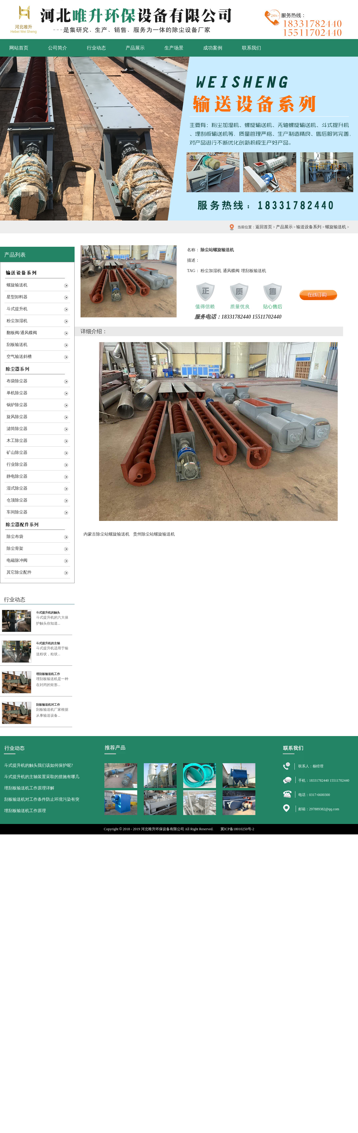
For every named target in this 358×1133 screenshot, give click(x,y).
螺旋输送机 (335, 227)
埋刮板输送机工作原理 (25, 810)
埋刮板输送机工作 (48, 674)
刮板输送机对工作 (48, 704)
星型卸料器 (17, 297)
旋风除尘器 (17, 417)
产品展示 (135, 47)
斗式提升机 (17, 309)
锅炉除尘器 (17, 405)
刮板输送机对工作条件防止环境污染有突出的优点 (41, 801)
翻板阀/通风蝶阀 (22, 332)
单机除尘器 (17, 393)
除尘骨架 (15, 548)
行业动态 (96, 47)
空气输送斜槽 (19, 356)
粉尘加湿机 (17, 321)
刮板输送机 (17, 344)
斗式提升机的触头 (48, 612)
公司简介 (57, 47)
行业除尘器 (17, 464)
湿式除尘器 (17, 488)
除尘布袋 (15, 536)
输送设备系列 (308, 227)
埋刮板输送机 (253, 270)
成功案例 (212, 47)
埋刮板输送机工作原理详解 (29, 788)
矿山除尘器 (17, 452)
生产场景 (173, 47)
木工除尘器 (17, 440)
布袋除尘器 (17, 381)
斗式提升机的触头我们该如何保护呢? (38, 765)
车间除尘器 (17, 512)
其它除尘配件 (19, 572)
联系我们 (251, 47)
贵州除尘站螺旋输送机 (154, 534)
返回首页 (263, 227)
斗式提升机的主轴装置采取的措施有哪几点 (41, 779)
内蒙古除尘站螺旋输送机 (106, 534)
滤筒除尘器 (17, 428)
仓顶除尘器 (17, 500)
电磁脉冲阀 (17, 560)
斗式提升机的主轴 (48, 643)
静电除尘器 (17, 476)
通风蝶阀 (231, 270)
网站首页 (18, 47)
